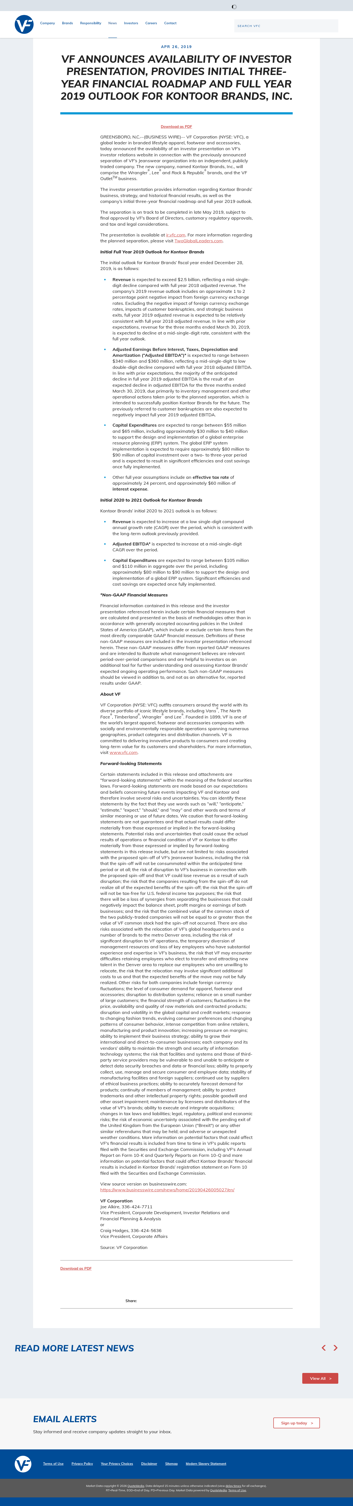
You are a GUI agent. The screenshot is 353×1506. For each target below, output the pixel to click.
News (112, 23)
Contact (170, 23)
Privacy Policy (82, 1472)
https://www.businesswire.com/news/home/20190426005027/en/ (167, 1198)
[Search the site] (297, 42)
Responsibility (90, 23)
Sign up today (294, 1431)
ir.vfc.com (175, 243)
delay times (233, 1494)
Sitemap (171, 1472)
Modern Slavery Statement (206, 1472)
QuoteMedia (135, 1494)
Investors (131, 23)
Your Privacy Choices (117, 1472)
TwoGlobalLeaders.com (199, 249)
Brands (67, 23)
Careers (151, 23)
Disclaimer (149, 1472)
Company (47, 23)
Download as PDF (176, 135)
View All (318, 1386)
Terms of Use (53, 1472)
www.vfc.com (124, 761)
